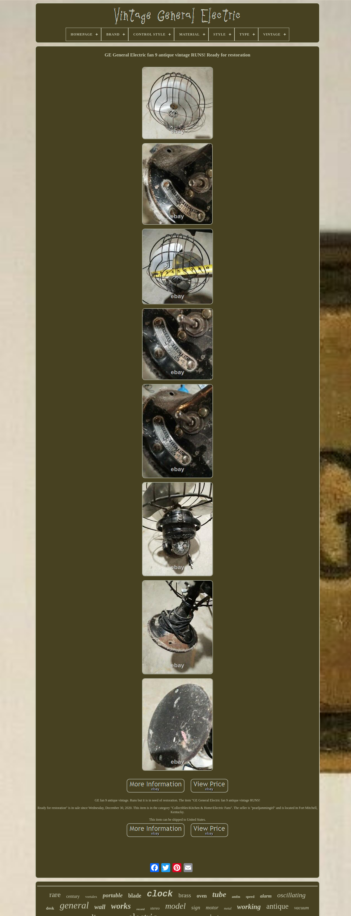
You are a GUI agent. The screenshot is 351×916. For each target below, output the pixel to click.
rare (55, 895)
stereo (155, 908)
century (73, 896)
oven (202, 896)
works (121, 905)
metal (228, 908)
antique (277, 906)
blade (134, 896)
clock (160, 894)
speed (250, 896)
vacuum (301, 907)
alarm (266, 896)
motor (212, 907)
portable (113, 895)
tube (219, 894)
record (140, 909)
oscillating (291, 895)
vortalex (91, 896)
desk (50, 908)
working (249, 906)
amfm (236, 897)
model (175, 905)
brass (184, 895)
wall (100, 906)
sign (195, 907)
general (74, 905)
